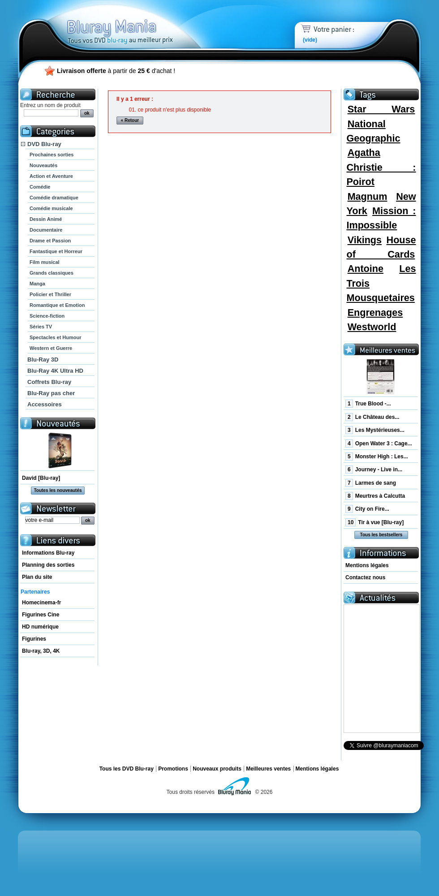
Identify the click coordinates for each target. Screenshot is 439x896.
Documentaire (46, 230)
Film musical (45, 262)
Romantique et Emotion (57, 305)
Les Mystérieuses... (375, 430)
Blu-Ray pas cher (51, 393)
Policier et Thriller (50, 294)
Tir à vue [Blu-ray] (374, 522)
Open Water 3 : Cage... (378, 443)
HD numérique (40, 627)
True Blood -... (368, 404)
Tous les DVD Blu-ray (126, 769)
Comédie (40, 187)
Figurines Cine (40, 615)
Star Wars (381, 109)
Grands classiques (51, 273)
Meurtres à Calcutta (375, 496)
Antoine (365, 268)
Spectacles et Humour (56, 337)
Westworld (372, 326)
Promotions (173, 769)
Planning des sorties (48, 565)
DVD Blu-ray (44, 144)
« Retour (130, 120)
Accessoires (44, 404)
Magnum (367, 196)
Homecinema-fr (41, 602)
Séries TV (41, 326)
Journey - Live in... (373, 469)
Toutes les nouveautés (58, 490)
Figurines (34, 639)
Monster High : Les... (376, 456)
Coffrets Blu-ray (49, 382)
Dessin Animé (46, 219)
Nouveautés (43, 165)
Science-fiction (47, 316)
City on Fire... (367, 509)
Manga (37, 283)
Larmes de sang (370, 483)
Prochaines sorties (51, 154)
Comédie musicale (51, 208)
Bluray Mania (136, 22)
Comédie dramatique (54, 197)
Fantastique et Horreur (56, 251)
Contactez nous (365, 577)
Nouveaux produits (217, 769)
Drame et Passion (50, 240)
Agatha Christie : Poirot (381, 167)
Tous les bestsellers (381, 534)
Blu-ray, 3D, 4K (41, 651)
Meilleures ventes (268, 769)
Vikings (365, 240)
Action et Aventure (51, 176)
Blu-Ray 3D (42, 359)
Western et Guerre (51, 348)
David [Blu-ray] (41, 478)
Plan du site (37, 577)
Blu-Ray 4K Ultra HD (55, 370)
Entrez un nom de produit (50, 105)
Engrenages (375, 312)
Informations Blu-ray (48, 553)
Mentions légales (367, 565)
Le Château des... (372, 417)
